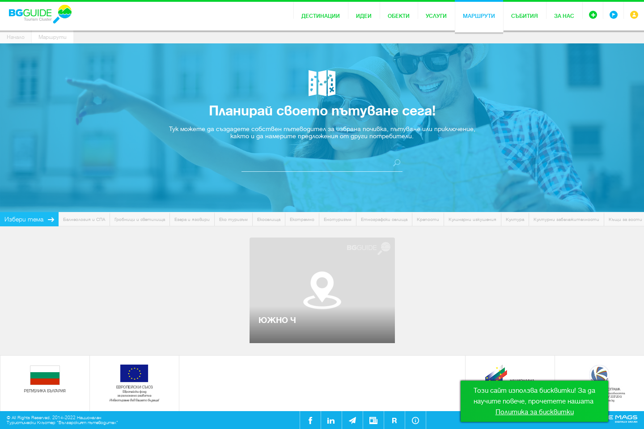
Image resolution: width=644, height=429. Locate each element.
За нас (564, 16)
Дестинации (320, 16)
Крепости (428, 219)
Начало (16, 37)
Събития (524, 16)
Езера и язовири (192, 219)
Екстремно (302, 219)
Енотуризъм (338, 219)
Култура (515, 219)
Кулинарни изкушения (472, 219)
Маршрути (479, 16)
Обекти (399, 16)
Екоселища (268, 219)
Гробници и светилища (139, 219)
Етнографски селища (384, 219)
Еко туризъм (233, 219)
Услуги (436, 16)
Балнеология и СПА (84, 219)
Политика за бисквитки (535, 412)
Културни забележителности (566, 219)
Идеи (364, 16)
